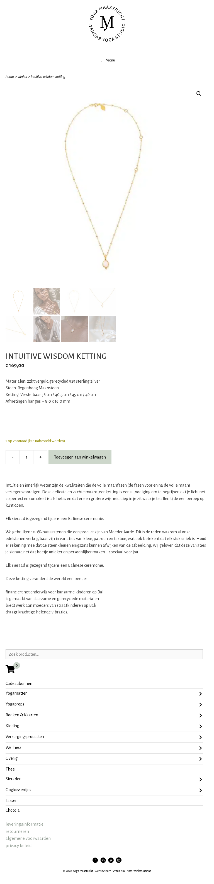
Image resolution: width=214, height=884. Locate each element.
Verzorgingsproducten (104, 737)
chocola (13, 810)
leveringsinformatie (24, 824)
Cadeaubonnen (19, 683)
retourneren (17, 831)
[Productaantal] (26, 457)
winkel (22, 77)
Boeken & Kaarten (104, 715)
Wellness (104, 748)
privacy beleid (19, 845)
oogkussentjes (104, 790)
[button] (199, 94)
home (10, 77)
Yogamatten (104, 694)
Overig (104, 759)
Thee (10, 769)
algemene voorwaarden (28, 838)
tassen (12, 800)
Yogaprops (104, 705)
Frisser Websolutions (138, 871)
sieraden (104, 779)
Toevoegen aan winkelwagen (80, 457)
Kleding (104, 726)
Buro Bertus (112, 871)
